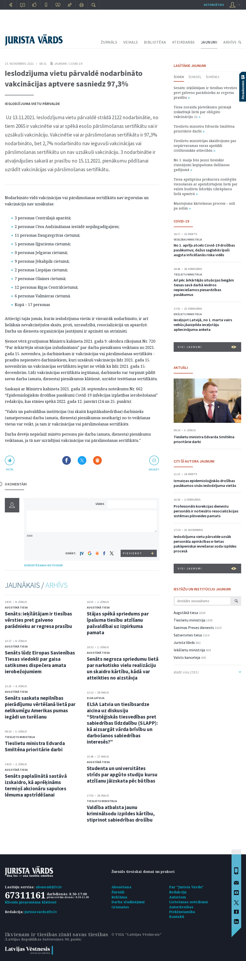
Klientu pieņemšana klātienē (31, 902)
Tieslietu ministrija (20, 737)
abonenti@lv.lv (49, 887)
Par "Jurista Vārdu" (186, 887)
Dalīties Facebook (66, 460)
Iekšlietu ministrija (188, 314)
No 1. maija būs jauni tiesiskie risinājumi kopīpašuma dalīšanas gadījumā (202, 165)
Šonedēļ (194, 77)
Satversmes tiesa (188, 635)
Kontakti (176, 916)
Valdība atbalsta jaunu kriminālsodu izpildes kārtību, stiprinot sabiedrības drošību (121, 813)
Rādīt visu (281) (207, 672)
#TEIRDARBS (183, 42)
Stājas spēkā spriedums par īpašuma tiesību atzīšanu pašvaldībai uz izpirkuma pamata (118, 623)
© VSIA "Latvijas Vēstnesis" (136, 934)
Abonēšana (121, 887)
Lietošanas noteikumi (188, 902)
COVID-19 (75, 63)
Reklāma (119, 897)
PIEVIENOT (132, 553)
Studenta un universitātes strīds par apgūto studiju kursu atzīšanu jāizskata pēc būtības (122, 774)
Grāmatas (120, 907)
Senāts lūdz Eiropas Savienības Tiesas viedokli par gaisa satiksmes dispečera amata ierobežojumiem (40, 662)
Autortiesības (181, 907)
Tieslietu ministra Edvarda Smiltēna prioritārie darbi (35, 746)
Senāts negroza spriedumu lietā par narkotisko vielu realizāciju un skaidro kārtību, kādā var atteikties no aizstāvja (122, 668)
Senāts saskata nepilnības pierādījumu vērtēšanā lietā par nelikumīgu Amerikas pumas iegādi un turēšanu (40, 707)
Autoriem (177, 897)
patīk (9, 469)
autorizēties (214, 5)
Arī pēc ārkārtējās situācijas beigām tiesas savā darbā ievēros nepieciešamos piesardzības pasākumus (204, 287)
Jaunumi (60, 63)
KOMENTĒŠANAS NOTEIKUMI (43, 565)
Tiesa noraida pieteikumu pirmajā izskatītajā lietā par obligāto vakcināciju (202, 112)
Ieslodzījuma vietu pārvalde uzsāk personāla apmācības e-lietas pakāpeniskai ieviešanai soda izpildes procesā (205, 543)
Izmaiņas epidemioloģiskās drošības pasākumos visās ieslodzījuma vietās (205, 483)
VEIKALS (130, 42)
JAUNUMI (209, 42)
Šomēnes (212, 77)
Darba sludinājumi (128, 902)
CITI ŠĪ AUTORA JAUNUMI (194, 461)
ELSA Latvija (95, 698)
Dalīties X (82, 460)
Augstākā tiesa (16, 607)
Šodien (179, 77)
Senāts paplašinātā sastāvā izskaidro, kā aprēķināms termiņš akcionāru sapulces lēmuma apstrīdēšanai (36, 785)
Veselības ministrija (188, 239)
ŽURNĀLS (109, 42)
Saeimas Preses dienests (194, 627)
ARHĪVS (229, 42)
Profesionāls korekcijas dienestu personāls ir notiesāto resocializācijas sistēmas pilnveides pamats (206, 511)
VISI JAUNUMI (207, 347)
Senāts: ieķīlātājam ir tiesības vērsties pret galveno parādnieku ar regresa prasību (38, 619)
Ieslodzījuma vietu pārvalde (32, 103)
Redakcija (178, 892)
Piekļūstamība (182, 911)
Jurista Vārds (184, 642)
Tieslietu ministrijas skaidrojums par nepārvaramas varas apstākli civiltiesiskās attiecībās (205, 145)
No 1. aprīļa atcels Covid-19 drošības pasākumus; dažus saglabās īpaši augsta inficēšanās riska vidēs (204, 250)
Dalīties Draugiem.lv (97, 460)
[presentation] (133, 541)
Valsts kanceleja (187, 657)
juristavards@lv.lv (41, 911)
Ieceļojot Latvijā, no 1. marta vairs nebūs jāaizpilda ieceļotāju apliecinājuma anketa (203, 324)
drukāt (154, 469)
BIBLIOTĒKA (155, 42)
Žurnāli (117, 892)
